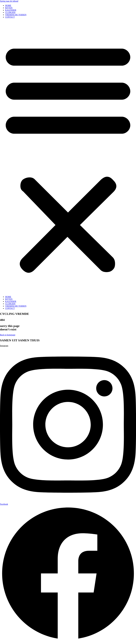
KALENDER (10, 10)
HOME (8, 5)
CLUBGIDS (10, 12)
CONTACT (10, 17)
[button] (68, 157)
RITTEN (8, 8)
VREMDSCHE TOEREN (15, 15)
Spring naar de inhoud (9, 1)
